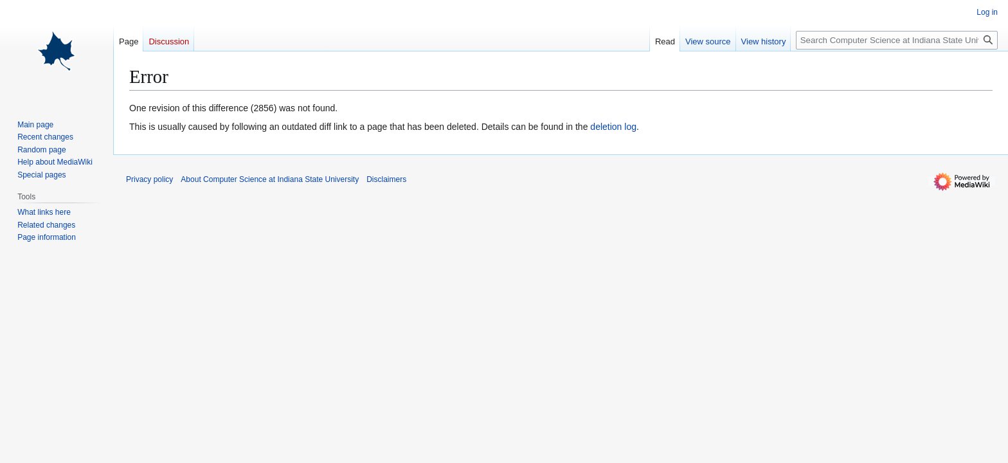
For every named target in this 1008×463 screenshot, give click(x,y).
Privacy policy (149, 179)
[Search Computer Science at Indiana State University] (897, 40)
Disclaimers (386, 179)
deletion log (613, 127)
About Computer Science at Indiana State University (270, 179)
